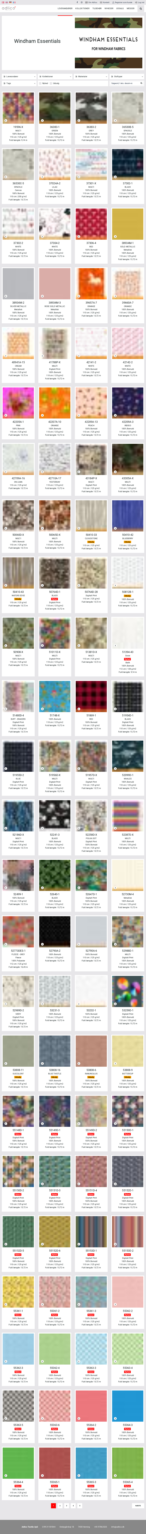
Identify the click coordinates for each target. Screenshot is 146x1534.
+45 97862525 (100, 1527)
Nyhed (45, 90)
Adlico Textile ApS (30, 1527)
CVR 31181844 (48, 1527)
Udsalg (56, 90)
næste (138, 1513)
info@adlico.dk (117, 1527)
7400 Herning (84, 1527)
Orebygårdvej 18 (67, 1527)
